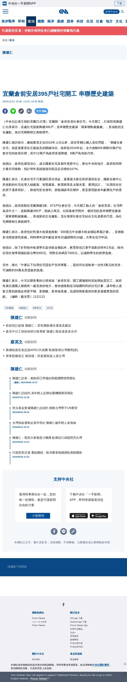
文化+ (42, 621)
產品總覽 (31, 648)
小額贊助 (38, 515)
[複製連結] (22, 111)
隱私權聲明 (51, 639)
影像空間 (56, 648)
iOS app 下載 (34, 616)
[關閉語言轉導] (125, 674)
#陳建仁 (23, 308)
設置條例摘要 (71, 634)
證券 (70, 21)
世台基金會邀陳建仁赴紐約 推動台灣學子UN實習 (44, 408)
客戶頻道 (44, 648)
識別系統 (44, 634)
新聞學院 (64, 621)
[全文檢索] (123, 12)
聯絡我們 (65, 639)
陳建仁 (17, 369)
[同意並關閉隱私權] (125, 664)
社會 (99, 21)
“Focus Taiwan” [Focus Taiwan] (39, 678)
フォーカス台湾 (55, 607)
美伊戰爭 (8, 21)
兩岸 (50, 21)
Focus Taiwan (35, 607)
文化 (119, 21)
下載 (119, 3)
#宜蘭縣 (9, 308)
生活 (89, 21)
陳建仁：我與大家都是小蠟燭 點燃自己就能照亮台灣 (47, 438)
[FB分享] (5, 111)
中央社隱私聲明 (100, 665)
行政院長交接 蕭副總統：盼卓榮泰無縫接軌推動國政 (47, 452)
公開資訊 (56, 634)
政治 (31, 21)
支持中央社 (111, 11)
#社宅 (50, 308)
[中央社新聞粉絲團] (26, 599)
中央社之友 (36, 652)
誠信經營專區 (34, 639)
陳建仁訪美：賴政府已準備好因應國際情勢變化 (43, 378)
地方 (109, 21)
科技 (80, 21)
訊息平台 (68, 648)
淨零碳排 (52, 621)
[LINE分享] (14, 111)
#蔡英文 (37, 308)
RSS (47, 652)
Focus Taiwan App (80, 616)
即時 (21, 21)
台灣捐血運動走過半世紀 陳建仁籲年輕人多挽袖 (44, 423)
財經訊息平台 (83, 648)
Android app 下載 (56, 616)
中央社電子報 (79, 621)
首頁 (4, 40)
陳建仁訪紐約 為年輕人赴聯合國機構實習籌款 (42, 393)
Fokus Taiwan (75, 607)
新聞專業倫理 (90, 634)
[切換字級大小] (31, 111)
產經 (60, 21)
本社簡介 (31, 634)
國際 (41, 21)
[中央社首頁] (63, 11)
